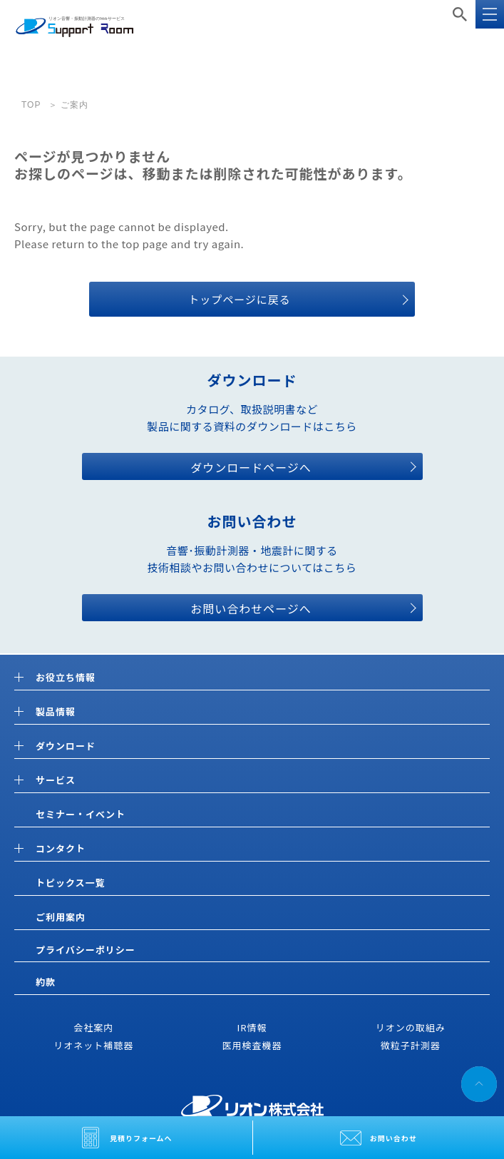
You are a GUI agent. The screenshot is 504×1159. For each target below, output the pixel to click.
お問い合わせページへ (251, 608)
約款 (46, 982)
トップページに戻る (239, 299)
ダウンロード (66, 746)
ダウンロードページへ (251, 467)
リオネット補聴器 (93, 1045)
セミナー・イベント (80, 814)
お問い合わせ (393, 1138)
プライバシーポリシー (85, 949)
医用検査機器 (252, 1045)
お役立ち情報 (66, 678)
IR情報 (252, 1027)
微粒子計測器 (411, 1045)
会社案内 (93, 1027)
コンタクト (61, 849)
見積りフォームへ (141, 1138)
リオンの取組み (411, 1027)
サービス (56, 781)
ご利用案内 (61, 917)
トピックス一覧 (71, 882)
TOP (31, 105)
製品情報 (56, 712)
